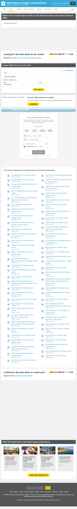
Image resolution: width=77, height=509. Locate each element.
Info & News (48, 9)
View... (6, 467)
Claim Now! (33, 104)
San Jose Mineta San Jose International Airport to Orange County (24, 200)
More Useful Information (38, 475)
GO (73, 3)
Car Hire (19, 9)
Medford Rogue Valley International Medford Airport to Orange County (24, 324)
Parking (39, 9)
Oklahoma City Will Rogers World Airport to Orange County (24, 224)
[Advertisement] (38, 39)
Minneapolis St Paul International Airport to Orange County (58, 229)
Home (4, 9)
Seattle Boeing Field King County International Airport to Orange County (24, 283)
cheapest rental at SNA (24, 376)
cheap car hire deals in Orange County (26, 58)
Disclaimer (55, 491)
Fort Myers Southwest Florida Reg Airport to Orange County (24, 348)
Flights (11, 9)
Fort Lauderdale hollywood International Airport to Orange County (58, 306)
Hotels (56, 9)
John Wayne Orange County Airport (26, 3)
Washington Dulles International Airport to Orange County (58, 319)
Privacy (61, 491)
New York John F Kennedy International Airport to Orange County (24, 260)
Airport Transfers (29, 9)
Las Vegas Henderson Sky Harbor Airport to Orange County (24, 317)
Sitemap (66, 491)
